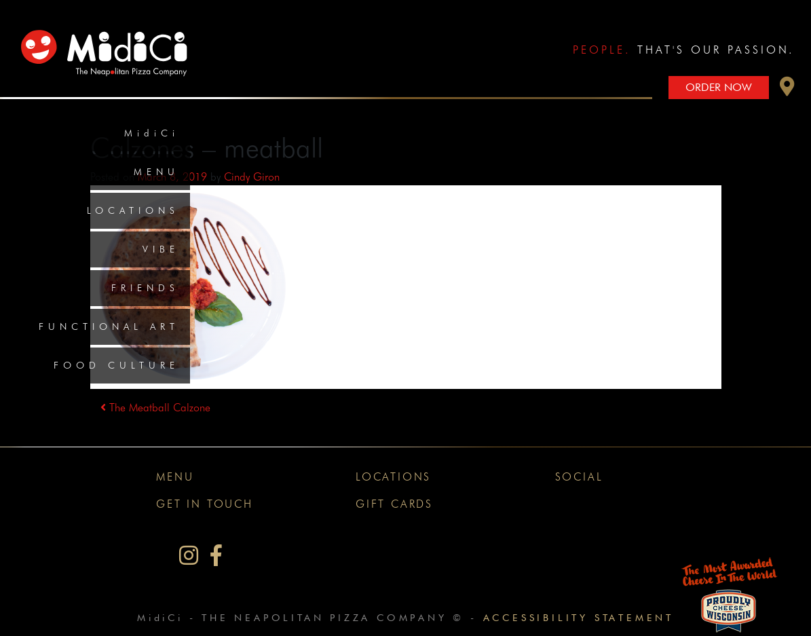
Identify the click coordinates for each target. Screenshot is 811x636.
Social (579, 476)
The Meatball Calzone (155, 407)
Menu (156, 171)
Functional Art (109, 326)
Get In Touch (204, 504)
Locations (133, 210)
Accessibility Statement (578, 617)
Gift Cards (394, 504)
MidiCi (151, 133)
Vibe (161, 249)
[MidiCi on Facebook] (216, 555)
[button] (787, 89)
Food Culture (116, 365)
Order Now (718, 87)
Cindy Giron (252, 176)
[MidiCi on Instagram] (188, 555)
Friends (145, 287)
